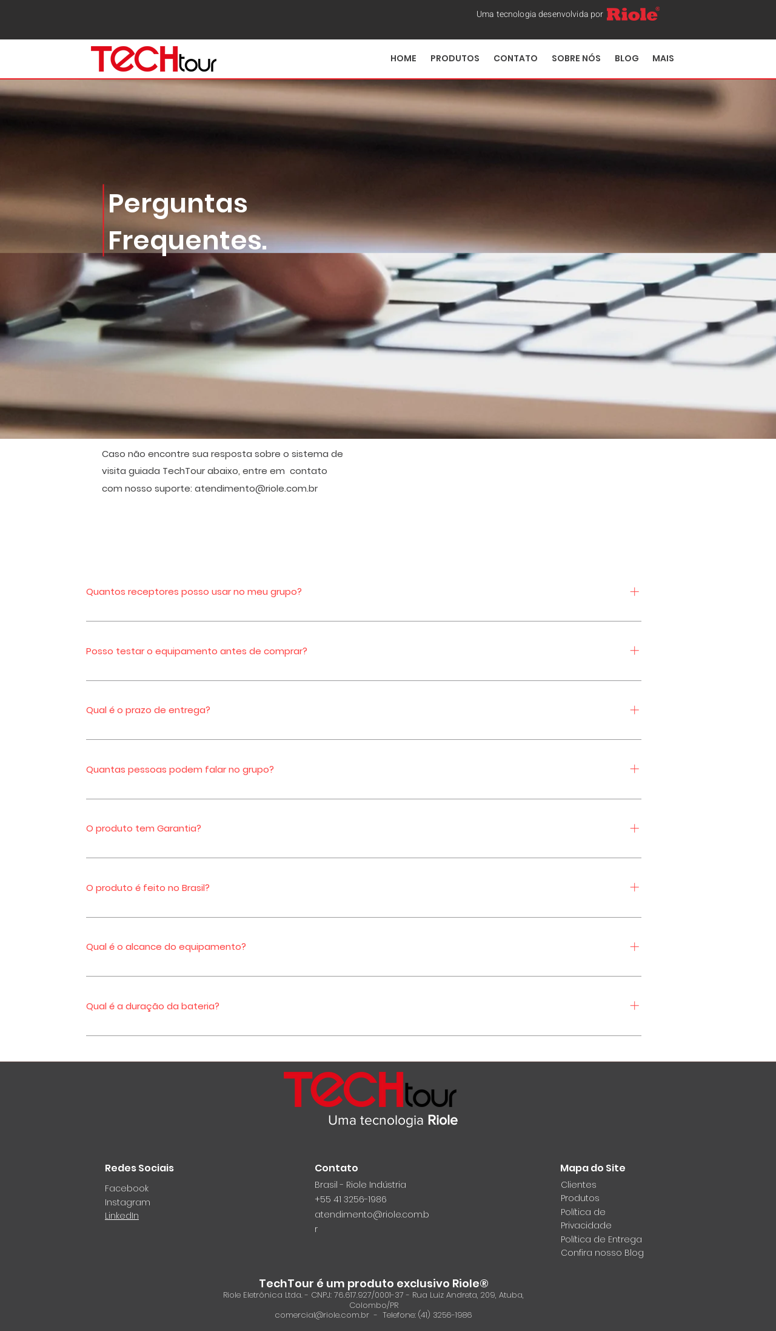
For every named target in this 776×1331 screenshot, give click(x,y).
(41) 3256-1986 (445, 1315)
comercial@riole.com (317, 1315)
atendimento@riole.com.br (256, 488)
